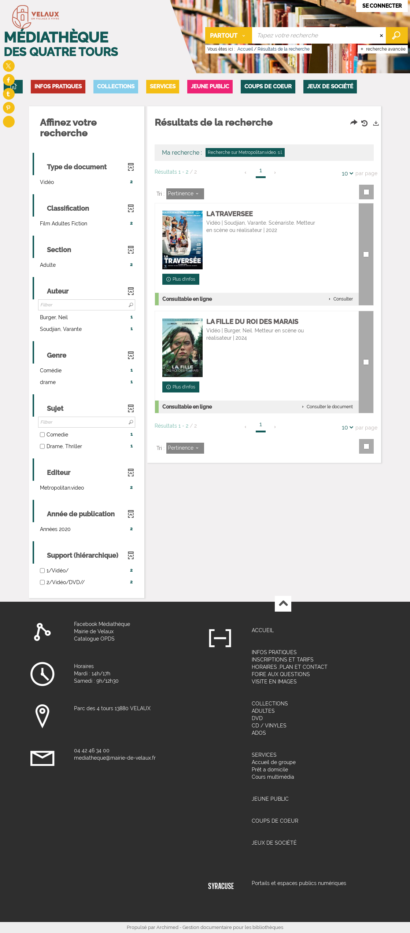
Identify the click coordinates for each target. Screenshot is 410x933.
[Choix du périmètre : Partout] (228, 35)
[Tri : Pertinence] (185, 193)
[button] (58, 86)
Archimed (167, 927)
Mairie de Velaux (94, 631)
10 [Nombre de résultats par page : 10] (346, 173)
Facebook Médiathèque (102, 624)
